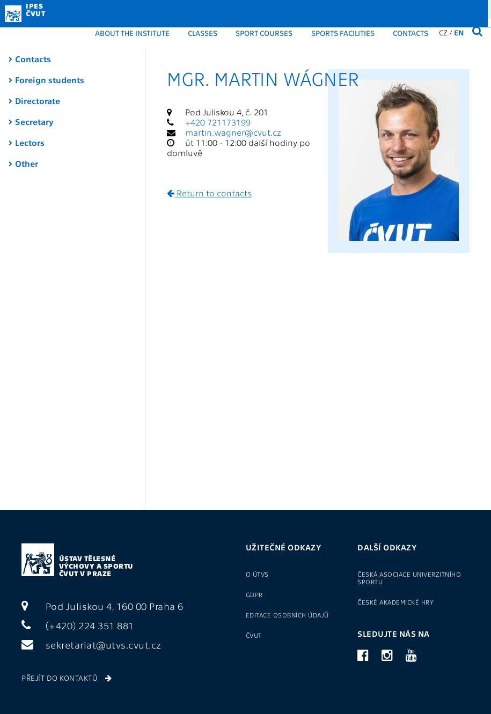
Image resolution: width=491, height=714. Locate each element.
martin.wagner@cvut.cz (233, 132)
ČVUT (254, 635)
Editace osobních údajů (287, 615)
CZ (443, 32)
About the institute (132, 32)
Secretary (34, 121)
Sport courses (264, 32)
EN (459, 32)
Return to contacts (209, 193)
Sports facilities (343, 32)
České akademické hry (395, 602)
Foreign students (49, 80)
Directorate (37, 100)
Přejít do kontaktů (66, 677)
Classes (202, 32)
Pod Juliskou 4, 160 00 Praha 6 (102, 606)
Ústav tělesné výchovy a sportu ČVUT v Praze (96, 565)
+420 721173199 (218, 122)
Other (26, 163)
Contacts (410, 32)
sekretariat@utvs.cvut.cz (91, 644)
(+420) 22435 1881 (441, 8)
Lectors (30, 142)
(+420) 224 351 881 (77, 625)
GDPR (299, 8)
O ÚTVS (257, 574)
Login (338, 8)
